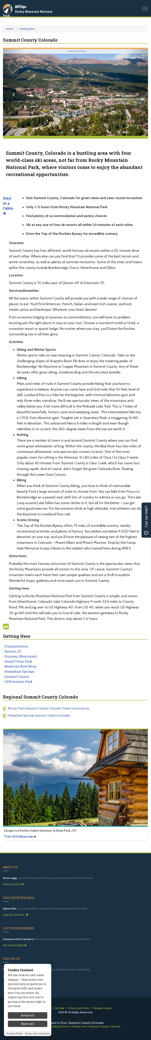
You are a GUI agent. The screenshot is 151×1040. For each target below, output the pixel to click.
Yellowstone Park (19, 681)
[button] (14, 92)
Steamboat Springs (19, 671)
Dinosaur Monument (21, 656)
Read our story (13, 884)
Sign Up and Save (15, 914)
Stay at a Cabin (8, 205)
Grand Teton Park (18, 661)
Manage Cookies (102, 1008)
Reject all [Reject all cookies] (27, 1024)
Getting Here (27, 28)
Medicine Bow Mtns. (21, 666)
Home (9, 28)
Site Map (59, 1008)
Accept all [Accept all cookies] (27, 1015)
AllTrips (20, 6)
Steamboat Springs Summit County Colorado (38, 715)
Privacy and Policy (78, 1008)
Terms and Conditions (37, 1033)
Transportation (16, 646)
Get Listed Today (14, 945)
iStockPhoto (81, 51)
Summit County (17, 676)
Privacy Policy (15, 1033)
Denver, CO (13, 651)
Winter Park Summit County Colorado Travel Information (48, 708)
